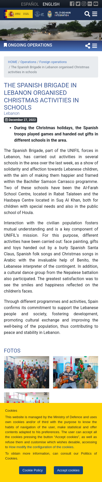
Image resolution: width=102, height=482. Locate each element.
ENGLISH (51, 4)
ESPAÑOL (30, 4)
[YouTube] (96, 4)
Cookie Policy (32, 470)
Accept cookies (68, 470)
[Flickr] (90, 4)
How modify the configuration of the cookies (41, 447)
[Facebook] (72, 4)
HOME (12, 62)
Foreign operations (53, 62)
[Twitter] (78, 4)
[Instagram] (84, 4)
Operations (28, 62)
